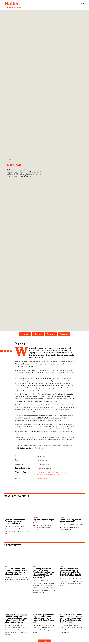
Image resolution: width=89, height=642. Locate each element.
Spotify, (48, 474)
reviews (35, 517)
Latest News (12, 544)
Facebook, (40, 472)
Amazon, (64, 472)
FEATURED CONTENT (16, 496)
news (7, 518)
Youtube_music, (56, 474)
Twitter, (58, 472)
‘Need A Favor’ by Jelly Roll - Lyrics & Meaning (71, 520)
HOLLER (6, 7)
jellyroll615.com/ (42, 478)
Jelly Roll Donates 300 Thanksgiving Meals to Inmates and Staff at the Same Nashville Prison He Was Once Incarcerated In (70, 571)
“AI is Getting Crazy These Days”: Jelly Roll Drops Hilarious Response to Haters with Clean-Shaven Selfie (43, 617)
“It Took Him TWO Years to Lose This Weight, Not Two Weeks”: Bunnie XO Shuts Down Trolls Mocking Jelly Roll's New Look (71, 617)
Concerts (64, 334)
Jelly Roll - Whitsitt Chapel (43, 519)
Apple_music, (41, 474)
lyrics (62, 517)
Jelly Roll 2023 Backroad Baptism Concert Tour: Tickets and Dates (15, 521)
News (25, 334)
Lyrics (38, 334)
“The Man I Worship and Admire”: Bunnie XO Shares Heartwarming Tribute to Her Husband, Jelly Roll (17, 571)
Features (51, 334)
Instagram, (47, 472)
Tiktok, (53, 472)
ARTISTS (12, 7)
